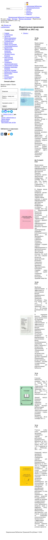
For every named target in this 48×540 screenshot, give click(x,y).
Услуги (28, 11)
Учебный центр (9, 41)
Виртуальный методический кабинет (8, 59)
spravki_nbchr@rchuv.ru (8, 117)
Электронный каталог (33, 8)
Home (9, 19)
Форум (6, 75)
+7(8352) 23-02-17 (7, 114)
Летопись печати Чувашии (9, 55)
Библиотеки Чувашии (11, 72)
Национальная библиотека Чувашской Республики (23, 17)
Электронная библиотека (34, 6)
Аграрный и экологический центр (10, 63)
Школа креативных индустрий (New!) (10, 38)
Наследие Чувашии (10, 70)
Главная (6, 33)
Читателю (7, 36)
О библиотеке (8, 34)
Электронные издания (11, 65)
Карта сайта (8, 78)
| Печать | (25, 33)
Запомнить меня (7, 103)
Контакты (29, 12)
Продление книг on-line (8, 122)
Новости (29, 14)
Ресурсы (29, 9)
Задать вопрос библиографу (5, 120)
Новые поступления (10, 44)
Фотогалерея (8, 73)
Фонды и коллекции (25, 19)
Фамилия (5, 91)
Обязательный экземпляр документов (8, 51)
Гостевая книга (9, 77)
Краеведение (8, 47)
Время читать (8, 43)
